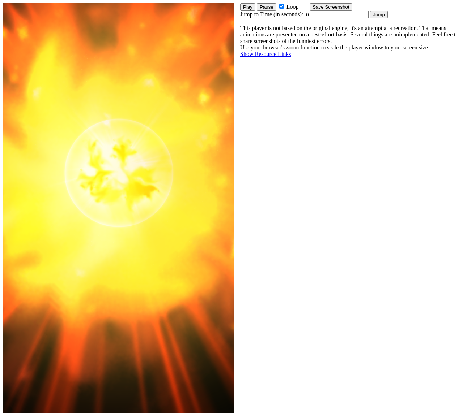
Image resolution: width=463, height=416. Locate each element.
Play (247, 7)
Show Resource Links (265, 54)
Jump (379, 14)
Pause (266, 7)
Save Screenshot (331, 7)
